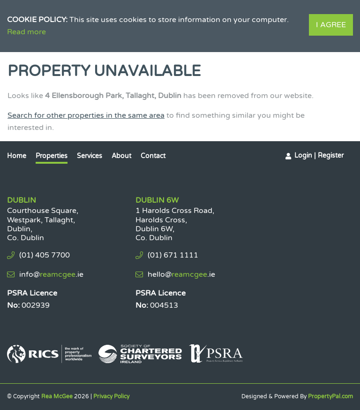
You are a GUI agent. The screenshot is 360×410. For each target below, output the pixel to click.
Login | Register (319, 155)
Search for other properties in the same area (86, 115)
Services (89, 156)
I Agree (331, 25)
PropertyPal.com (330, 396)
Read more (26, 32)
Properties (52, 156)
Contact (153, 156)
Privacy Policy (111, 396)
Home (16, 156)
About (121, 156)
